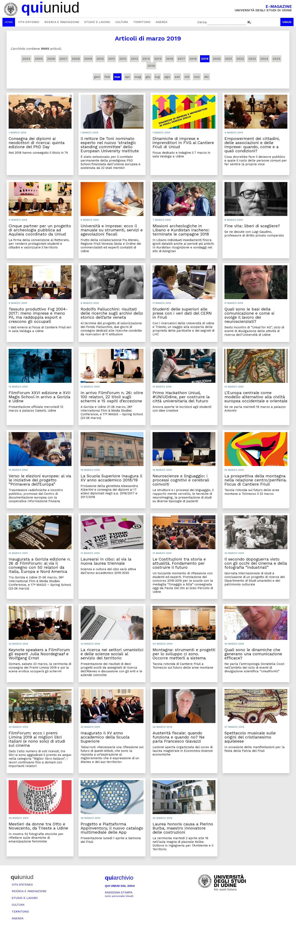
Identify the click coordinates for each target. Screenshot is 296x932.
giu (148, 77)
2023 (252, 59)
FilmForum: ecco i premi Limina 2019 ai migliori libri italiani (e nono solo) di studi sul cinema (37, 739)
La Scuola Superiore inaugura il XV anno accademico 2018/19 (111, 477)
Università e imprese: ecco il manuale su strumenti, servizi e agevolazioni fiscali (112, 229)
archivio (119, 877)
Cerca (202, 22)
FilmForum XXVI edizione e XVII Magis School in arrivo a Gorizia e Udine (40, 396)
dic (206, 77)
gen (97, 77)
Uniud (286, 22)
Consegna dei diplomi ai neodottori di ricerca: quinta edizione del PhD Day (37, 142)
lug (157, 77)
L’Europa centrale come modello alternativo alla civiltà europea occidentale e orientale (255, 396)
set (177, 77)
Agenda (161, 22)
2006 (51, 59)
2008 (76, 59)
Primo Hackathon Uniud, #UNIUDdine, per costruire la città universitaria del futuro (181, 396)
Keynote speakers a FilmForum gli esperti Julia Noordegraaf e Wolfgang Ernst (39, 653)
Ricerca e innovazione (61, 22)
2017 (181, 59)
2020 (217, 59)
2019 (204, 59)
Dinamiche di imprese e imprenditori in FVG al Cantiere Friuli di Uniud (183, 142)
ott (187, 77)
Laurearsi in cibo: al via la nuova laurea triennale (106, 561)
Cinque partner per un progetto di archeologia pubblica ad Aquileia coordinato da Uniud (40, 229)
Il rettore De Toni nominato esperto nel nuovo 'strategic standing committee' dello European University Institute (110, 144)
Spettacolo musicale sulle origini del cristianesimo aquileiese (250, 737)
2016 (169, 59)
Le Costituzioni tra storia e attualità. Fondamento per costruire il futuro (179, 563)
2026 (151, 66)
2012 (122, 59)
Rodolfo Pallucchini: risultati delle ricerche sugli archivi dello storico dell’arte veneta (112, 313)
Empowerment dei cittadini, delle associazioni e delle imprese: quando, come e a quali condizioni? (252, 144)
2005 (39, 59)
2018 (193, 59)
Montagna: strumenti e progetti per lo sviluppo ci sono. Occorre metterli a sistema (184, 653)
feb (107, 77)
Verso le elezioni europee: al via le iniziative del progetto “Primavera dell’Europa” (40, 480)
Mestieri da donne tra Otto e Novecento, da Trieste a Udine (38, 825)
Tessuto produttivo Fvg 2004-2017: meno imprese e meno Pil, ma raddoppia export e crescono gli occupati (38, 315)
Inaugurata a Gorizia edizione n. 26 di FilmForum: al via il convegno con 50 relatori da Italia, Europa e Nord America (40, 565)
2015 (158, 59)
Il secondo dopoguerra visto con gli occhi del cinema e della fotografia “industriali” (255, 563)
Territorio (141, 22)
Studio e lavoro (97, 22)
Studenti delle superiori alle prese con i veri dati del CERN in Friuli (182, 313)
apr (127, 77)
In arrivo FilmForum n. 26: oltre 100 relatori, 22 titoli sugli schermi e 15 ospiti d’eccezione (112, 396)
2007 (63, 59)
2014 (146, 59)
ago (167, 77)
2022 (240, 59)
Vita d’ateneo (28, 22)
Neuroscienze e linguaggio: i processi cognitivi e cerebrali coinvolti (181, 480)
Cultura (121, 22)
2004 (26, 59)
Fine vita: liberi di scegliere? (252, 225)
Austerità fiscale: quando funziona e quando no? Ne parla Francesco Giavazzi (179, 737)
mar (117, 77)
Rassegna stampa (119, 894)
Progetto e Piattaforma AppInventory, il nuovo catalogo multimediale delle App (112, 828)
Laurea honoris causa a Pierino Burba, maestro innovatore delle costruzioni (183, 828)
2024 (264, 59)
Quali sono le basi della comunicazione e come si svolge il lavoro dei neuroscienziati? (249, 315)
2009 (88, 59)
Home (9, 22)
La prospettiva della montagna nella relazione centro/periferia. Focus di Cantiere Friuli (255, 480)
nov (197, 77)
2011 (111, 59)
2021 (228, 59)
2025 (276, 59)
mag (137, 77)
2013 (134, 59)
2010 (100, 59)
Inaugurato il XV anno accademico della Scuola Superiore (105, 737)
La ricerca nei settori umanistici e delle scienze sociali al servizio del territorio (112, 653)
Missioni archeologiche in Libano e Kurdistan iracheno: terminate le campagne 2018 (181, 229)
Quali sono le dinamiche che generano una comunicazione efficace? (253, 653)
